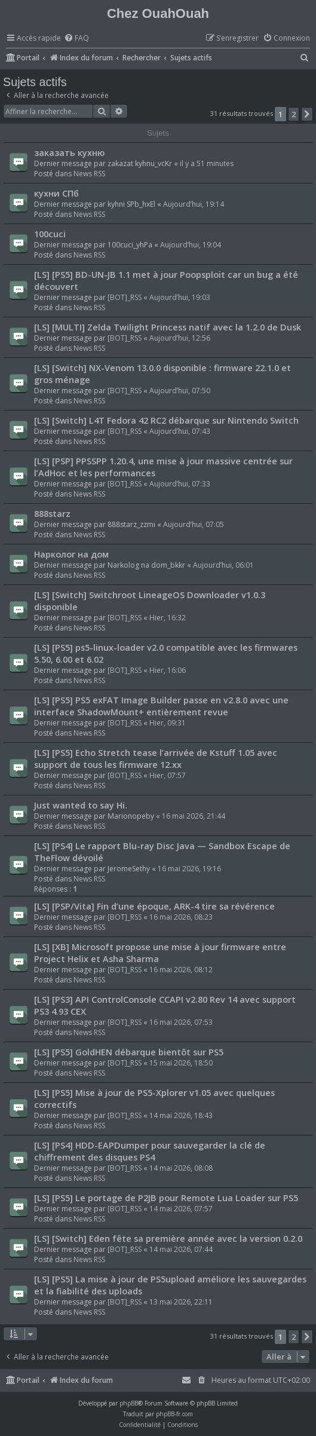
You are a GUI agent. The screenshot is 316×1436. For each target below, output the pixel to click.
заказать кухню (69, 152)
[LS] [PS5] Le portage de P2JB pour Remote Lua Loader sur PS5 (166, 1198)
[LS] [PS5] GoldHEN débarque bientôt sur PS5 (128, 1052)
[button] (307, 114)
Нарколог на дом (71, 554)
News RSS (89, 174)
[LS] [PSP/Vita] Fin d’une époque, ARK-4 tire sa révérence (154, 906)
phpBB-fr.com (174, 1414)
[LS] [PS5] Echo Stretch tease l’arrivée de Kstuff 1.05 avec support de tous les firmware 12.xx (155, 758)
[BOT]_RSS (125, 297)
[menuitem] (76, 38)
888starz (52, 513)
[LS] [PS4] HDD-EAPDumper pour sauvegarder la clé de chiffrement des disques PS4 (149, 1151)
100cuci (50, 234)
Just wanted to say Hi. (80, 805)
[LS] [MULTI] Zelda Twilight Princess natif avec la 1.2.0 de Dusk (167, 327)
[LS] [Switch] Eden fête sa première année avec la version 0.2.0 (168, 1238)
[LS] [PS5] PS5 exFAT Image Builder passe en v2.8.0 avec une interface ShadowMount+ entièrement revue (161, 706)
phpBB (128, 1403)
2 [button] (294, 114)
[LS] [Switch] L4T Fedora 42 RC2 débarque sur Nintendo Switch (166, 420)
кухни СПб (56, 193)
